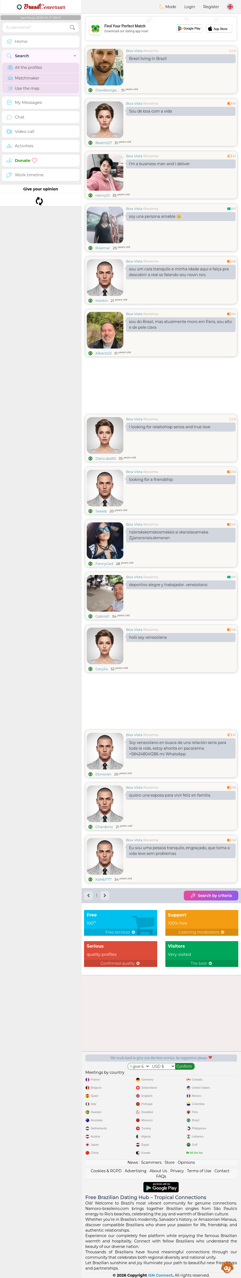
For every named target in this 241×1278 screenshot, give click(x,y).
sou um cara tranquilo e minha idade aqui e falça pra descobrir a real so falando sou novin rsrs (179, 272)
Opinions (186, 1162)
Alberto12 (103, 353)
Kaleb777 (103, 879)
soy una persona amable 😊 (155, 216)
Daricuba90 (105, 458)
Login (189, 6)
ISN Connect (160, 1275)
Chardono (104, 827)
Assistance (227, 1267)
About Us (158, 1170)
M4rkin (101, 300)
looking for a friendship (151, 479)
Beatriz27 (103, 142)
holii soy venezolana (148, 637)
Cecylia (101, 669)
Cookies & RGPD (106, 1170)
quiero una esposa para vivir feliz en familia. (170, 795)
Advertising (135, 1170)
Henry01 (102, 195)
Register (211, 6)
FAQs (161, 1176)
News (132, 1162)
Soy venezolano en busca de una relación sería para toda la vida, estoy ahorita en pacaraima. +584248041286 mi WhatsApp (177, 748)
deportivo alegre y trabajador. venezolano (168, 584)
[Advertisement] (161, 28)
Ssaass (101, 511)
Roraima (150, 51)
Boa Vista (134, 51)
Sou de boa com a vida (150, 111)
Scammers (151, 1162)
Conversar (41, 7)
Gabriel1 (102, 616)
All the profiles (25, 67)
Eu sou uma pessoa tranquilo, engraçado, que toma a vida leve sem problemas (179, 850)
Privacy (177, 1170)
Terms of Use (199, 1170)
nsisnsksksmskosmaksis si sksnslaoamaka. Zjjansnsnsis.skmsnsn (169, 535)
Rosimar (102, 248)
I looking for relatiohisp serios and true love (169, 426)
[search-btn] (72, 27)
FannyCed (104, 563)
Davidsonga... (107, 90)
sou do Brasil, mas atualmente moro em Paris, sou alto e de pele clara (180, 324)
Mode (167, 6)
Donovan (103, 774)
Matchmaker (23, 78)
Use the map (23, 88)
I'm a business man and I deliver (159, 163)
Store (170, 1162)
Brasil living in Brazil (148, 58)
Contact (221, 1170)
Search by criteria (211, 895)
